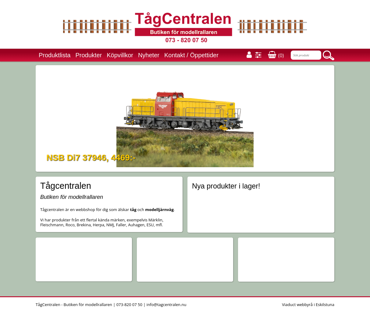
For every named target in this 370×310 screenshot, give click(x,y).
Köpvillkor (120, 55)
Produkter (89, 55)
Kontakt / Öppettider (191, 55)
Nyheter (148, 55)
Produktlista (55, 55)
